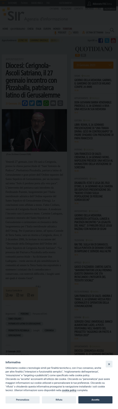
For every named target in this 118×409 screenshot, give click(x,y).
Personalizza (22, 399)
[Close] (109, 364)
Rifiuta (59, 399)
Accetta (95, 399)
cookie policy (69, 390)
